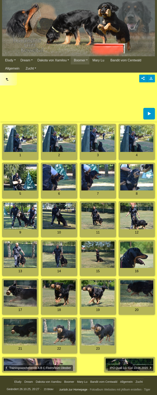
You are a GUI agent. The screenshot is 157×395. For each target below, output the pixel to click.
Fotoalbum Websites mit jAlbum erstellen (115, 389)
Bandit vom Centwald (125, 60)
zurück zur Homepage (73, 389)
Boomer (79, 60)
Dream (25, 60)
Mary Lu (98, 60)
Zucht (30, 68)
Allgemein (12, 68)
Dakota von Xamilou (52, 60)
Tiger (147, 389)
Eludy (9, 60)
